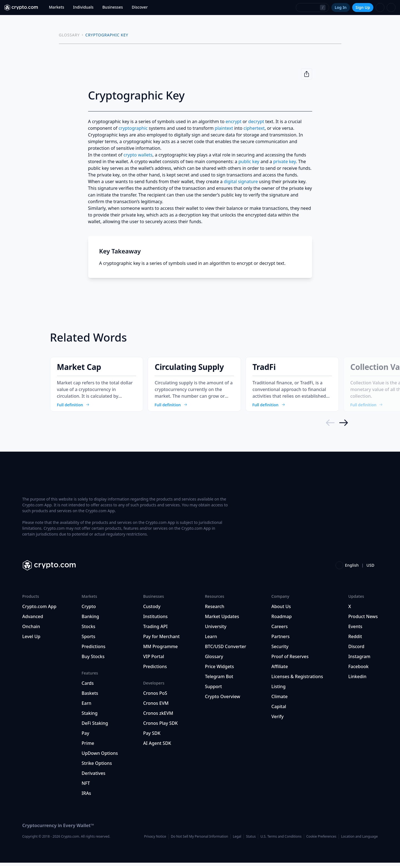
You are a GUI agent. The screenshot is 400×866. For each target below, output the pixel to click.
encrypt (234, 121)
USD (370, 568)
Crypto (89, 610)
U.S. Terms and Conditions (281, 839)
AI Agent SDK (157, 746)
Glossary (214, 660)
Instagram (359, 660)
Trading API (155, 630)
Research (214, 610)
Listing (278, 690)
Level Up (31, 640)
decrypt (256, 121)
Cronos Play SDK (160, 726)
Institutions (155, 620)
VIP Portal (153, 660)
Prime (88, 746)
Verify (277, 720)
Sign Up (363, 7)
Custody (151, 610)
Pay (85, 736)
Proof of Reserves (290, 660)
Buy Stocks (93, 660)
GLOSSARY (69, 35)
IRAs (86, 796)
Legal (237, 839)
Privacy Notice (155, 839)
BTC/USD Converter (225, 650)
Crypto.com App (39, 610)
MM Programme (160, 650)
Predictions (94, 650)
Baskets (90, 696)
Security (280, 650)
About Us (281, 610)
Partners (280, 640)
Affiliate (279, 670)
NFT (86, 786)
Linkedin (357, 680)
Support (213, 690)
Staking (90, 716)
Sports (88, 640)
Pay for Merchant (161, 640)
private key (284, 161)
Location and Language (359, 839)
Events (355, 630)
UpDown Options (100, 756)
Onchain (31, 630)
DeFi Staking (95, 726)
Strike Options (97, 766)
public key (248, 161)
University (215, 630)
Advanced (32, 620)
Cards (88, 686)
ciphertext (254, 128)
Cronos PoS (155, 696)
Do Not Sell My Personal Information (199, 839)
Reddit (355, 640)
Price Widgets (219, 670)
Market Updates (222, 620)
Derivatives (93, 776)
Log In (341, 7)
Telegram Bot (219, 680)
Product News (363, 620)
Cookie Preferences (321, 839)
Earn (86, 706)
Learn (211, 640)
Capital (278, 710)
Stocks (88, 630)
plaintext (224, 128)
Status (251, 839)
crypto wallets (137, 155)
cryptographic (132, 128)
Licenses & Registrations (297, 680)
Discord (356, 650)
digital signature (241, 181)
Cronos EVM (156, 706)
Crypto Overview (222, 700)
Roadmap (281, 620)
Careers (279, 630)
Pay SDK (151, 736)
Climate (279, 700)
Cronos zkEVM (158, 716)
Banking (90, 620)
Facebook (358, 670)
